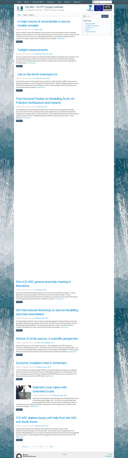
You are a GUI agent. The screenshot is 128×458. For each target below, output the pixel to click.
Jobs (38, 107)
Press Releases (45, 342)
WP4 (48, 367)
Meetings (39, 290)
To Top (64, 454)
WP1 (47, 54)
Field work (38, 54)
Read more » (62, 38)
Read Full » (19, 41)
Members (77, 2)
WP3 (51, 54)
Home (20, 2)
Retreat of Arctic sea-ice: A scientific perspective (47, 338)
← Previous (24, 447)
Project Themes (91, 32)
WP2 (40, 29)
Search (105, 16)
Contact (67, 2)
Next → (52, 447)
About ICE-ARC (38, 2)
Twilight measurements (33, 50)
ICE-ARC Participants (92, 26)
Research (51, 2)
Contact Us (89, 28)
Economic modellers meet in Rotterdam (41, 363)
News (27, 2)
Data (59, 2)
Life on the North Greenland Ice (37, 74)
